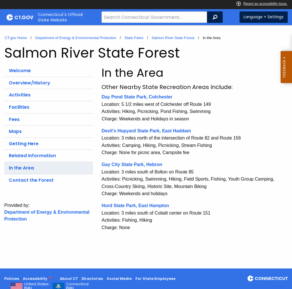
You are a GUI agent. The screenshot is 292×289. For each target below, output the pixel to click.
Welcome (20, 70)
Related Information (32, 155)
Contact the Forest (31, 180)
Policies (11, 278)
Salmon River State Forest (173, 38)
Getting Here (23, 143)
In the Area (21, 168)
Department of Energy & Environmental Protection (75, 38)
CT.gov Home (16, 38)
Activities (20, 95)
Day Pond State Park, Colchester (137, 96)
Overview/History (29, 83)
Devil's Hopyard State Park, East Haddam (146, 130)
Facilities (19, 107)
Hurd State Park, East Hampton (136, 205)
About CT (69, 278)
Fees (14, 119)
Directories (92, 278)
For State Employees (155, 278)
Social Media (119, 278)
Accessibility (35, 278)
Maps (15, 131)
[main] (146, 146)
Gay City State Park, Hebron (132, 164)
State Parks (133, 38)
